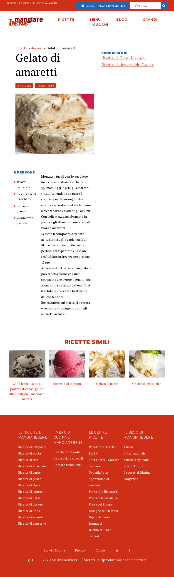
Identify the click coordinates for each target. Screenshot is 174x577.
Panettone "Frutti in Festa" (103, 450)
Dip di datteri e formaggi (99, 520)
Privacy (80, 550)
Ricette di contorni (31, 491)
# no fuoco (24, 85)
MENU (95, 20)
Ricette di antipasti (32, 447)
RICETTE (66, 20)
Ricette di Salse (29, 498)
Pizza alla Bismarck (103, 491)
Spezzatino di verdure (99, 482)
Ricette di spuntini (31, 517)
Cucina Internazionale (135, 450)
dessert (24, 3)
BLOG (121, 20)
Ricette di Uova (29, 485)
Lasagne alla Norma (103, 510)
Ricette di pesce (29, 479)
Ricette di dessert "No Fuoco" (127, 65)
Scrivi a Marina (54, 550)
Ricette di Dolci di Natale (123, 58)
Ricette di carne (29, 472)
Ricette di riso (28, 459)
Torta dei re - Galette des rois (104, 462)
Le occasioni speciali (68, 458)
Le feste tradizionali (68, 464)
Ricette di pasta (29, 453)
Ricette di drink (29, 510)
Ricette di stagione (67, 452)
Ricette (12, 3)
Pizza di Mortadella (103, 498)
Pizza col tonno (100, 504)
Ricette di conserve (32, 523)
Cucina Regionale (136, 459)
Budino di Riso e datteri (100, 533)
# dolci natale (45, 85)
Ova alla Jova (98, 472)
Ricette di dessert (31, 504)
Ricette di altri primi (32, 466)
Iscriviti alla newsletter (103, 5)
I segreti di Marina (137, 472)
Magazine (131, 479)
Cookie (101, 550)
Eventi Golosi (134, 466)
